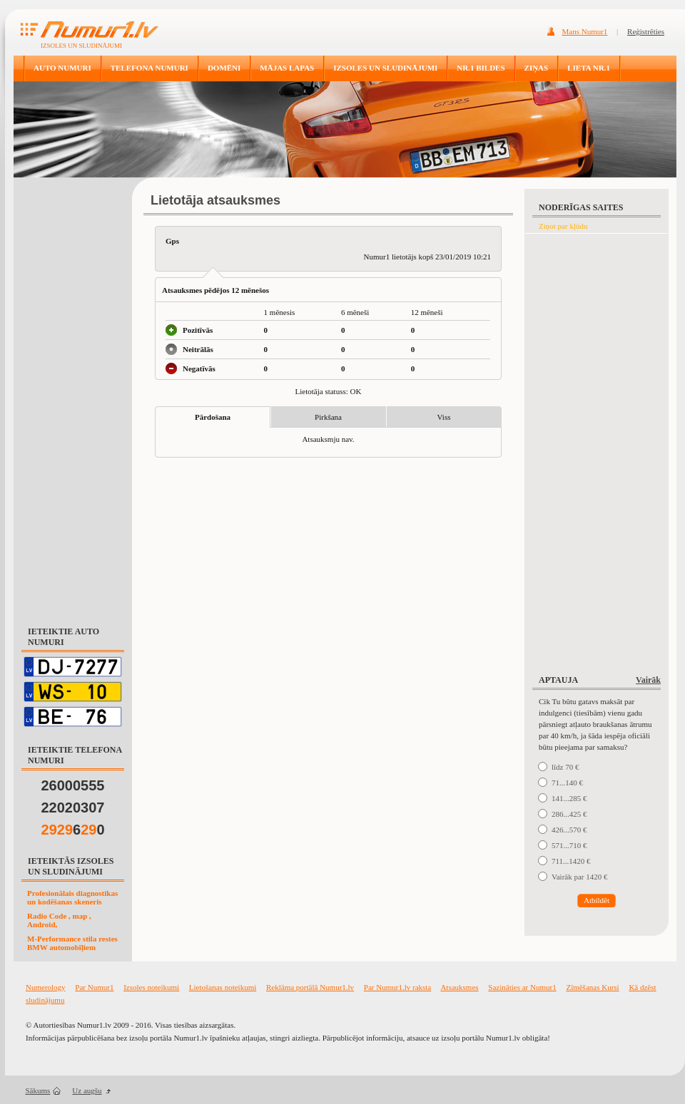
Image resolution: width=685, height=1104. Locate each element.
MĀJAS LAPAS (287, 67)
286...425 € (569, 814)
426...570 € (569, 829)
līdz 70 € (565, 767)
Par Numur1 (94, 987)
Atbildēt (596, 900)
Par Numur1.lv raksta (397, 987)
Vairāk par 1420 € (580, 876)
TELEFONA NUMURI (149, 67)
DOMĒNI (224, 67)
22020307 (73, 807)
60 (73, 829)
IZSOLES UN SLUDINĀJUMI (385, 67)
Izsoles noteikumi (151, 987)
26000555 (73, 785)
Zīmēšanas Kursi (592, 987)
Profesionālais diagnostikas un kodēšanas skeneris (72, 897)
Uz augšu (86, 1090)
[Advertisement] (73, 395)
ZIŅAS (536, 67)
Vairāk (648, 680)
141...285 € (569, 798)
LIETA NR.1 (588, 67)
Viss (444, 417)
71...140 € (567, 782)
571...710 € (569, 845)
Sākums (38, 1090)
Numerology (46, 987)
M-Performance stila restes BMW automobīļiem (72, 942)
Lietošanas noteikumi (222, 987)
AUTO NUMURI (62, 67)
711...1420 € (571, 861)
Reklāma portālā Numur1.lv (310, 987)
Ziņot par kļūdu (563, 226)
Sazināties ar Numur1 (522, 987)
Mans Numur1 (585, 31)
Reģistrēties (645, 31)
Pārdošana (212, 417)
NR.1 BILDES (480, 67)
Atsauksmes (459, 987)
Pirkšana (328, 417)
